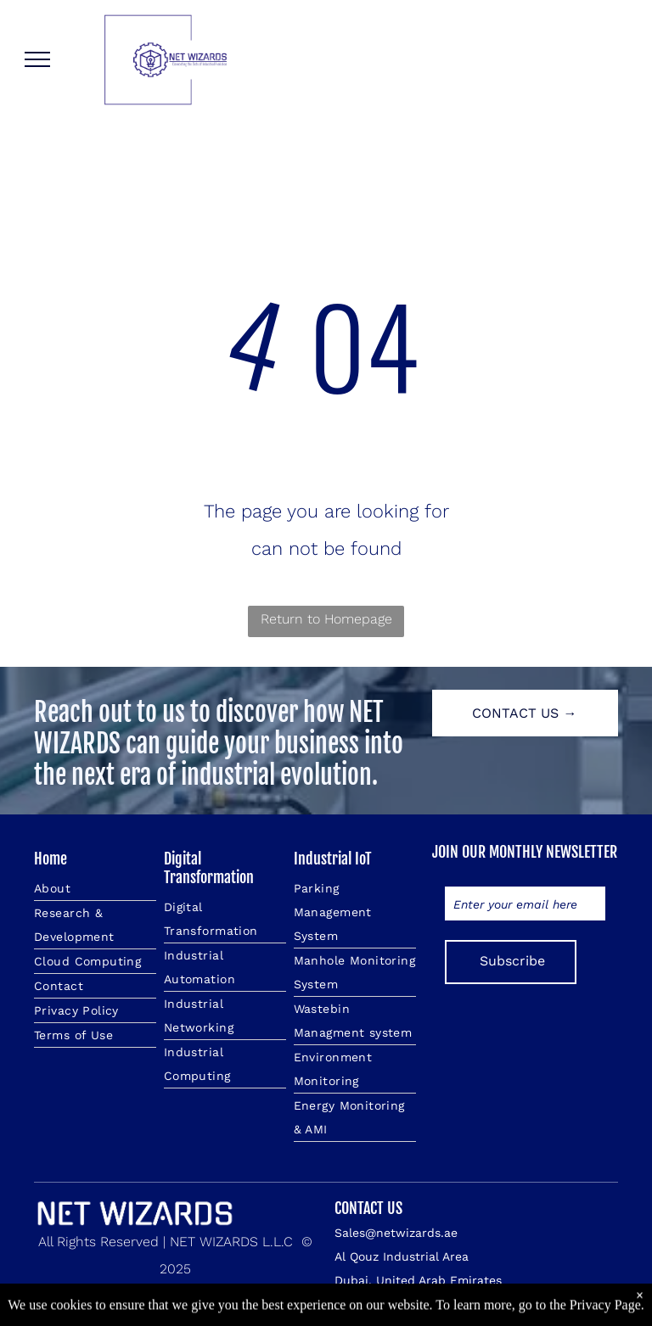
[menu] (37, 59)
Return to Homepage (326, 619)
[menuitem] (95, 888)
